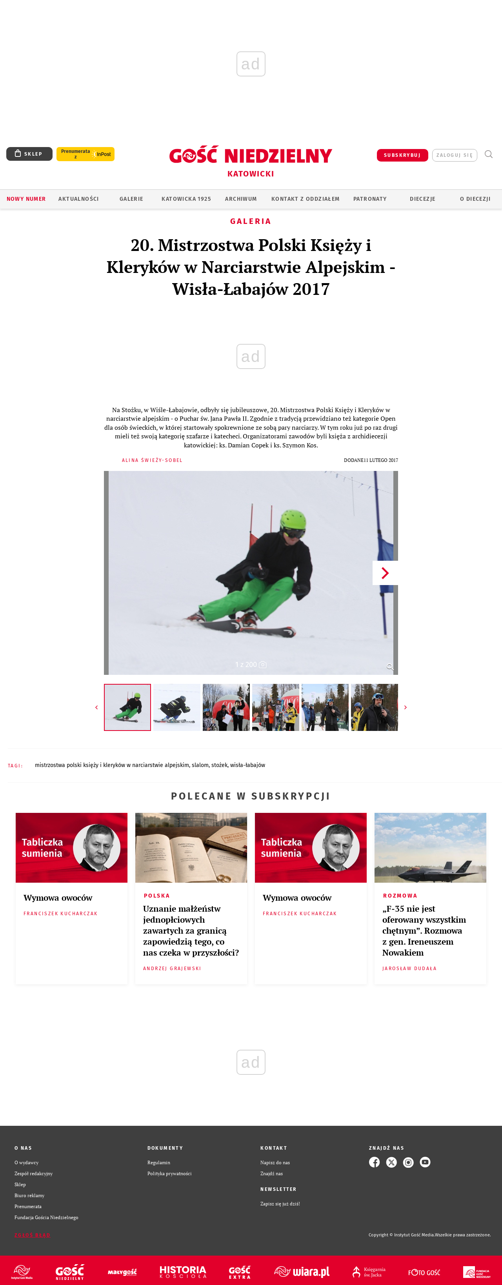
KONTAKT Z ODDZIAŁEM (305, 199)
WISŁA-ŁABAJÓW (247, 765)
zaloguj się (455, 155)
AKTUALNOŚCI (78, 199)
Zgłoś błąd (33, 1235)
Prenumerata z (75, 154)
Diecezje (422, 199)
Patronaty (370, 199)
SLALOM (200, 765)
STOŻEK (219, 765)
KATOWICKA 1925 (186, 199)
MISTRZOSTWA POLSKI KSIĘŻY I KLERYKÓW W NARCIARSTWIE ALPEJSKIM (112, 765)
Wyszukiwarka (488, 154)
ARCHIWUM (241, 199)
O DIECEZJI (475, 199)
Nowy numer (26, 199)
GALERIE (132, 199)
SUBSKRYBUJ (402, 155)
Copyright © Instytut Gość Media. (402, 1235)
